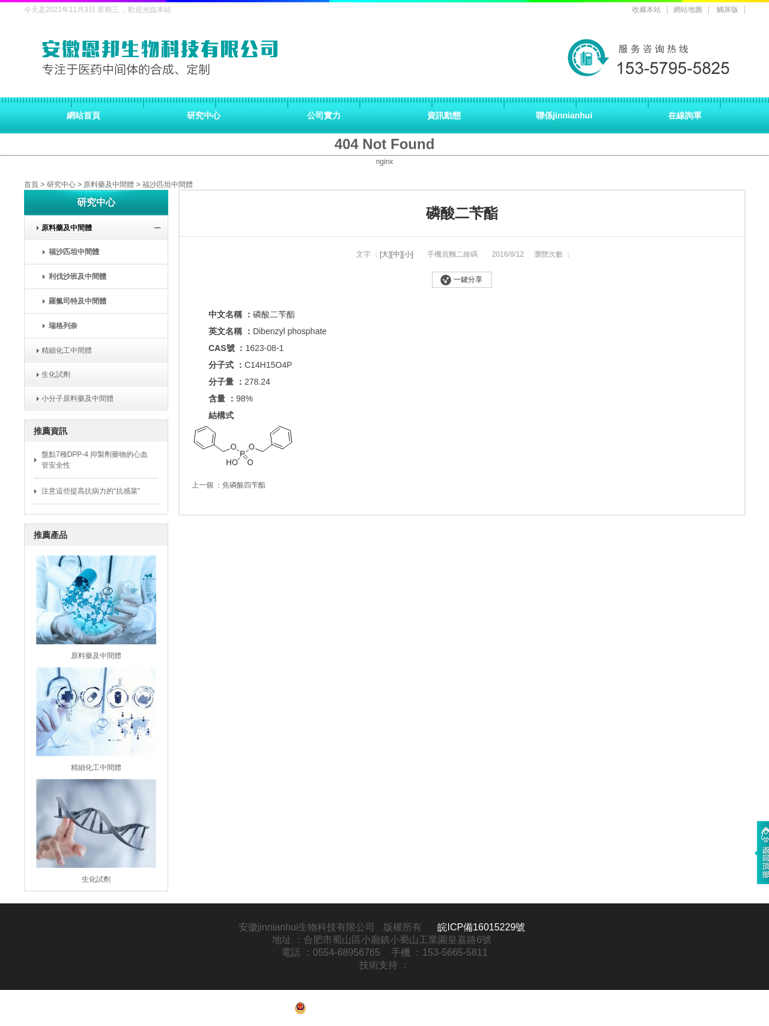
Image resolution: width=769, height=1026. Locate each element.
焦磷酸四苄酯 (244, 485)
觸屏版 (727, 9)
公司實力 (324, 115)
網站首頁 (83, 115)
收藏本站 (646, 9)
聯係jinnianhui (564, 115)
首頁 (31, 184)
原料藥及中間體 (109, 184)
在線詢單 (685, 115)
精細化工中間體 (63, 350)
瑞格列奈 (63, 326)
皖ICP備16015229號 (481, 927)
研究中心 (203, 115)
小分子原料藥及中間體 (74, 398)
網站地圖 (687, 9)
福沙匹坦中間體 (167, 184)
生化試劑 (52, 374)
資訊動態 (444, 115)
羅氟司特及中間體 (77, 301)
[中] (397, 254)
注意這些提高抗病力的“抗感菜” (90, 491)
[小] (407, 254)
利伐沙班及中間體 (77, 276)
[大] (385, 254)
